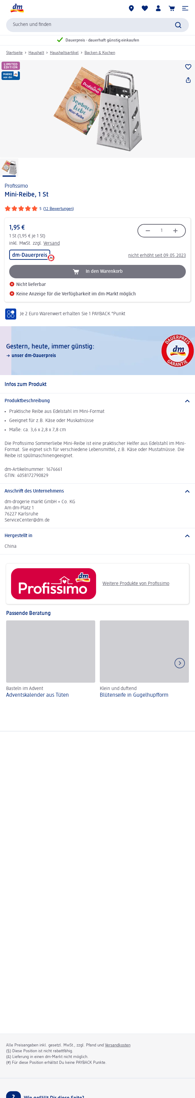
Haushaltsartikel (64, 53)
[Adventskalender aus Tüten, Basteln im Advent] (50, 660)
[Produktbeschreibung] (97, 401)
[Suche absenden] (178, 25)
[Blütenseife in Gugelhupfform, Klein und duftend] (144, 660)
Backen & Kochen (99, 53)
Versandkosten (117, 1045)
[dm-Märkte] (131, 8)
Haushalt (36, 53)
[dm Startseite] (17, 8)
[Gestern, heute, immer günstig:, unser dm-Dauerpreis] (97, 350)
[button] (185, 8)
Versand (51, 243)
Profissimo (16, 186)
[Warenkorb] (171, 8)
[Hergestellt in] (97, 536)
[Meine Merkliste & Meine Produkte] (144, 8)
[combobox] (97, 25)
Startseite (14, 53)
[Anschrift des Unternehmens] (97, 491)
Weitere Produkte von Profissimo (90, 583)
